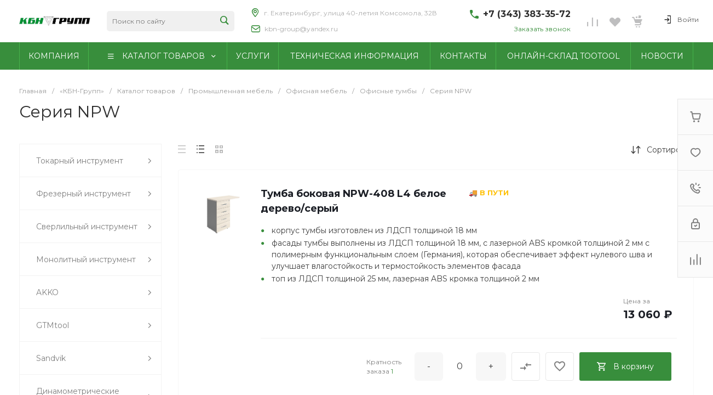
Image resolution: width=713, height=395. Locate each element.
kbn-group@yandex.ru (301, 29)
